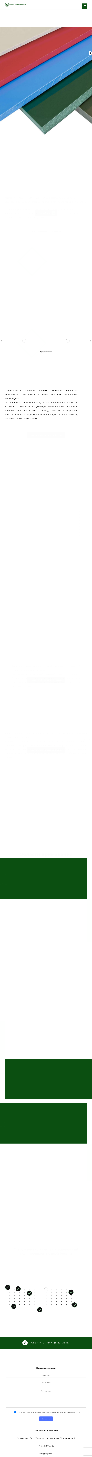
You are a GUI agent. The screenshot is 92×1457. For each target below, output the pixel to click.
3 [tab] (45, 352)
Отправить (46, 1419)
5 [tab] (49, 352)
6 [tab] (51, 352)
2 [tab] (43, 352)
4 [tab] (47, 352)
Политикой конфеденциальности (70, 1412)
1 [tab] (41, 352)
